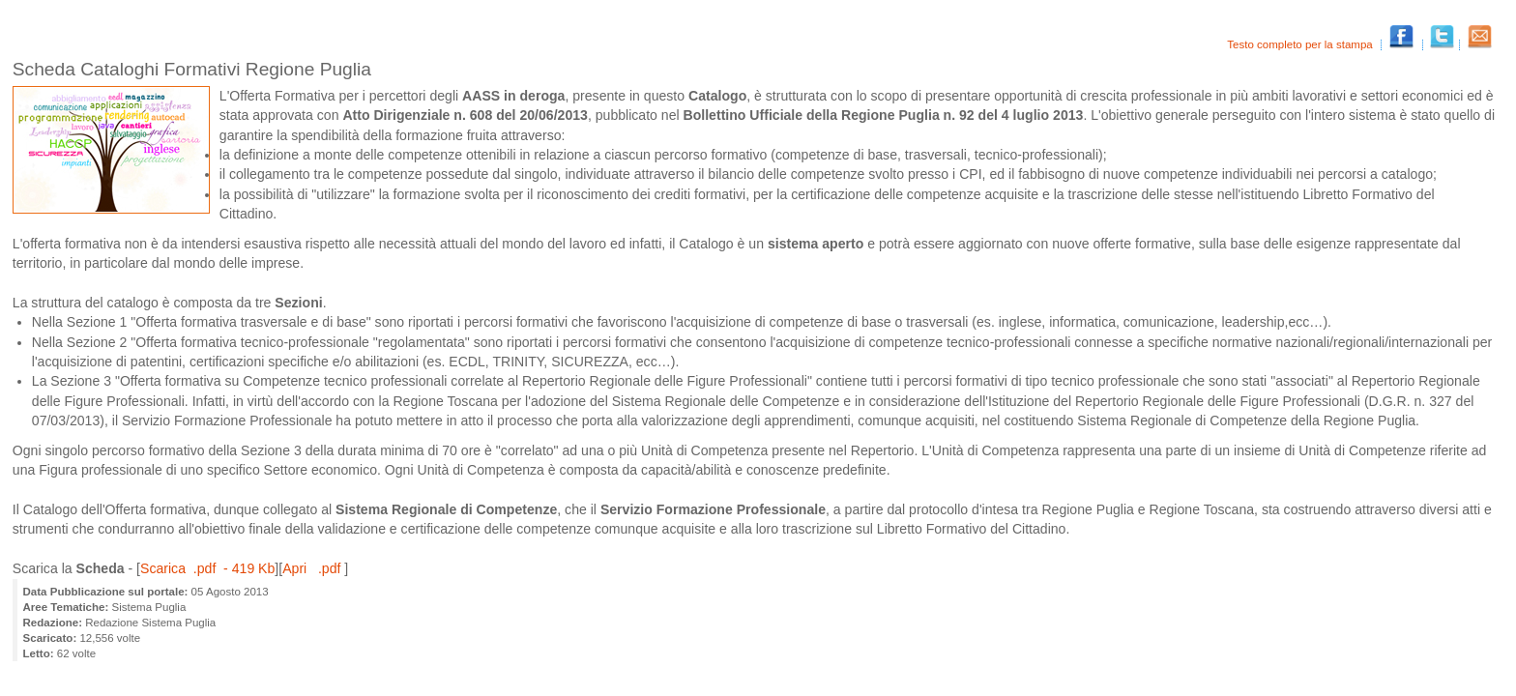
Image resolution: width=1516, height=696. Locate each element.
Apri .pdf (313, 568)
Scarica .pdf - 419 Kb (207, 568)
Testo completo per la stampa (1301, 44)
